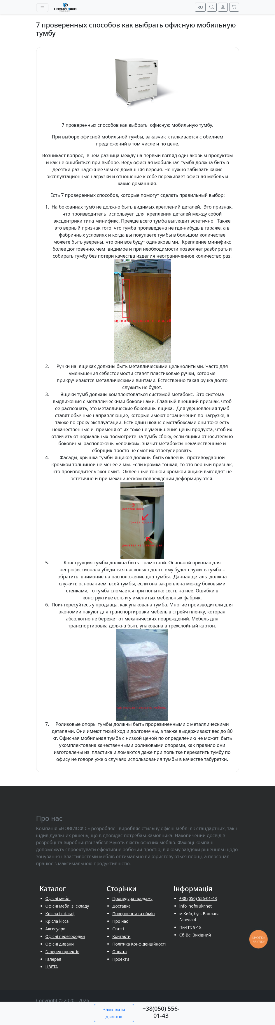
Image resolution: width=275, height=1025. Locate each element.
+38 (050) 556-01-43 (198, 898)
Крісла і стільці (60, 913)
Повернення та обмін (133, 913)
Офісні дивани (59, 944)
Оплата (119, 951)
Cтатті (118, 929)
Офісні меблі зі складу (67, 906)
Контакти (121, 936)
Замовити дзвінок (114, 1013)
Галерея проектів (62, 951)
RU (200, 7)
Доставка (121, 906)
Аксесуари (55, 929)
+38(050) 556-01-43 (161, 1012)
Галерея (53, 959)
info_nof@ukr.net (195, 906)
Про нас (120, 921)
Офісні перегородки (65, 936)
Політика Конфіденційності (139, 944)
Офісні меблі (58, 898)
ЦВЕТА (51, 966)
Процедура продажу (132, 898)
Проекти (120, 959)
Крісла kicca (57, 921)
